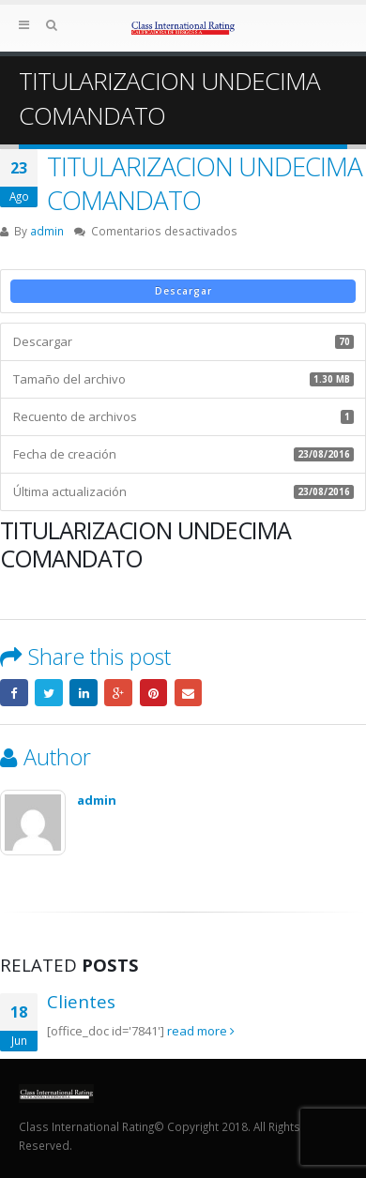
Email (189, 693)
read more (201, 1030)
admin (47, 230)
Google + (118, 693)
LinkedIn (83, 693)
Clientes (81, 1001)
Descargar (183, 290)
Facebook (14, 693)
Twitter (49, 693)
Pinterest (154, 693)
